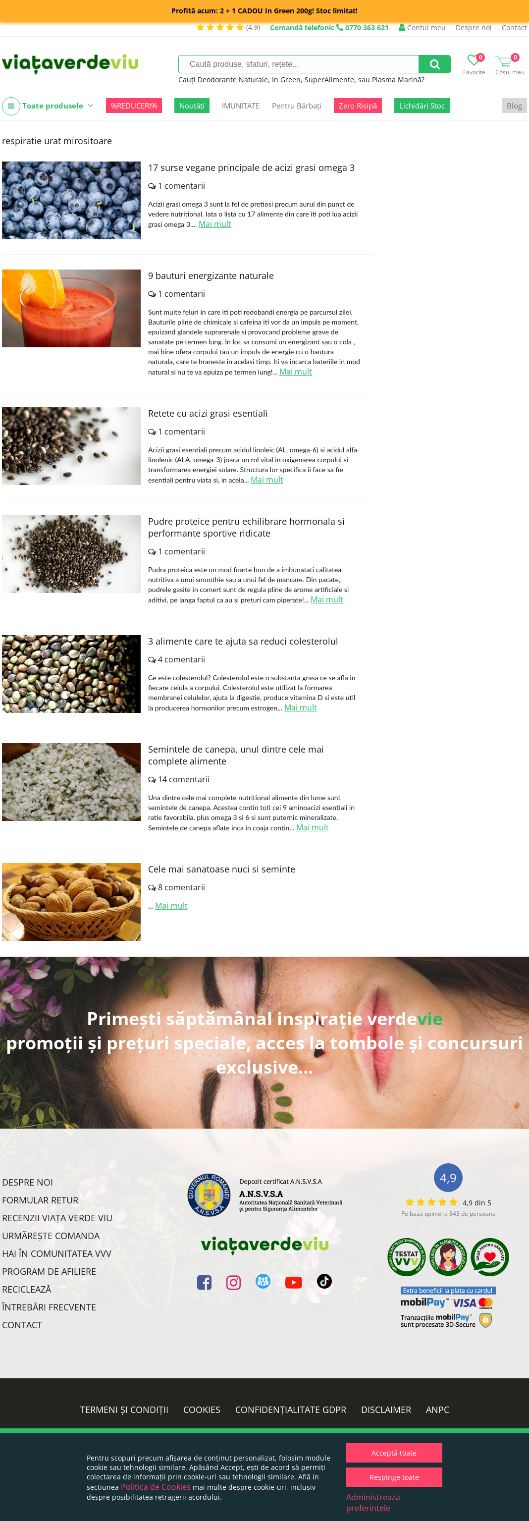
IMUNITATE (241, 105)
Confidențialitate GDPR (290, 1409)
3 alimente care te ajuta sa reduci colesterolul (243, 641)
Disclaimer (386, 1409)
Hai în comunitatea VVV (56, 1253)
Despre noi (474, 27)
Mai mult (215, 223)
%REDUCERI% (134, 105)
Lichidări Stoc (422, 105)
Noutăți (192, 105)
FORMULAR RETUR (40, 1200)
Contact (514, 27)
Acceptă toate (394, 1453)
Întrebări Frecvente (49, 1307)
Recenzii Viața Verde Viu (57, 1218)
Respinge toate (394, 1477)
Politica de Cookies (156, 1486)
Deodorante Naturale (233, 79)
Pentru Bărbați (296, 105)
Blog (514, 105)
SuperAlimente (329, 79)
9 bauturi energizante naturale (211, 275)
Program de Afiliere (49, 1271)
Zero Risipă (358, 105)
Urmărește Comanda (51, 1236)
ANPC (437, 1409)
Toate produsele (48, 106)
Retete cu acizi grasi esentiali (208, 413)
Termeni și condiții (124, 1409)
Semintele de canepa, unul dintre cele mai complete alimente (236, 755)
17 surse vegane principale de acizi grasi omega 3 (251, 167)
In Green (286, 79)
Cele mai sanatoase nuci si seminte (221, 869)
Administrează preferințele (373, 1503)
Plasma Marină (397, 79)
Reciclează (26, 1289)
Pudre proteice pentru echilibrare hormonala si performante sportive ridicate (246, 527)
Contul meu (422, 27)
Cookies (201, 1409)
